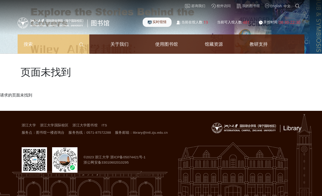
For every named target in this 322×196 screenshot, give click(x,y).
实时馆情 (157, 21)
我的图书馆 (248, 5)
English (276, 6)
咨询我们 (195, 5)
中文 (287, 6)
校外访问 (221, 5)
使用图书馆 (166, 44)
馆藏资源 (214, 44)
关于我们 (119, 44)
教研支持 (259, 44)
